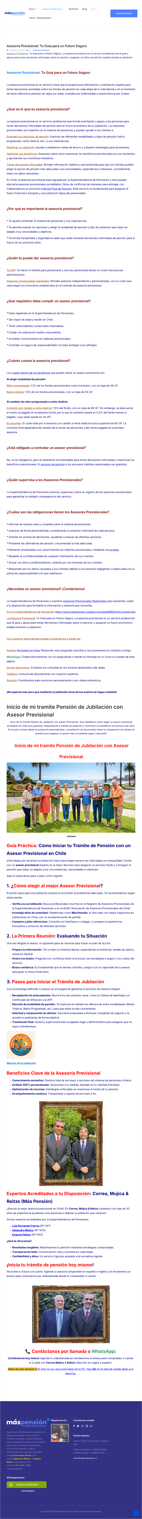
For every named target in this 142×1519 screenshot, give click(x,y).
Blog (27, 50)
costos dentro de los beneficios (31, 372)
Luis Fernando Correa (21, 1455)
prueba (114, 549)
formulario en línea (28, 650)
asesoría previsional (41, 50)
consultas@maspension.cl (85, 1458)
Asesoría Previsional (17, 53)
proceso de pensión (53, 464)
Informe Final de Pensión (56, 188)
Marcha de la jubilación (21, 1063)
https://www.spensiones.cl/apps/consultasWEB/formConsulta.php (95, 612)
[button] (33, 9)
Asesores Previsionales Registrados (85, 601)
